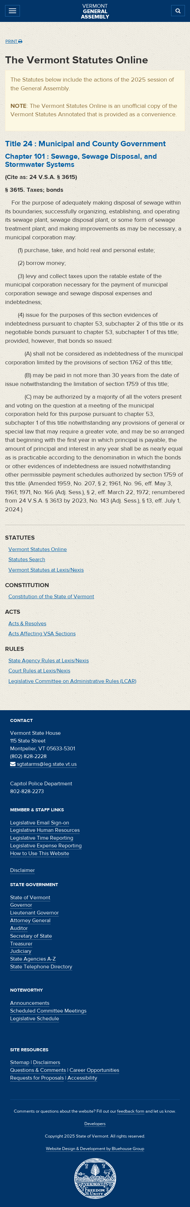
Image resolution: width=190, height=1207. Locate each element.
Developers (95, 1123)
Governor (21, 905)
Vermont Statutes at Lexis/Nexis (46, 570)
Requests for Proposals (37, 1078)
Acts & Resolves (27, 623)
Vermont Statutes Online (37, 549)
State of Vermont (30, 897)
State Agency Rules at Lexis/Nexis (48, 660)
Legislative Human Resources (45, 830)
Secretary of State (31, 936)
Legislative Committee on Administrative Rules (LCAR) (72, 681)
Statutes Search (26, 559)
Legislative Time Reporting (41, 838)
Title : (85, 144)
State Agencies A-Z (33, 959)
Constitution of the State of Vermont (51, 596)
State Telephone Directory (41, 966)
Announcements (29, 1003)
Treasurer (21, 943)
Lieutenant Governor (34, 912)
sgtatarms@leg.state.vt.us (43, 764)
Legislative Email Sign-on (39, 822)
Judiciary (20, 951)
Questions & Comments (38, 1070)
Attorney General (30, 920)
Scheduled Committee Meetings (48, 1010)
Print (13, 41)
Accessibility (82, 1078)
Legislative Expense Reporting (46, 845)
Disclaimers (46, 1062)
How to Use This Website (39, 853)
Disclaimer (22, 870)
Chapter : (81, 160)
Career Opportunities (94, 1070)
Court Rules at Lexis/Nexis (39, 670)
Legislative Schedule (34, 1018)
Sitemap (19, 1062)
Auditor (19, 928)
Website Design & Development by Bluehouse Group (95, 1148)
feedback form (130, 1111)
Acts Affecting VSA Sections (42, 633)
